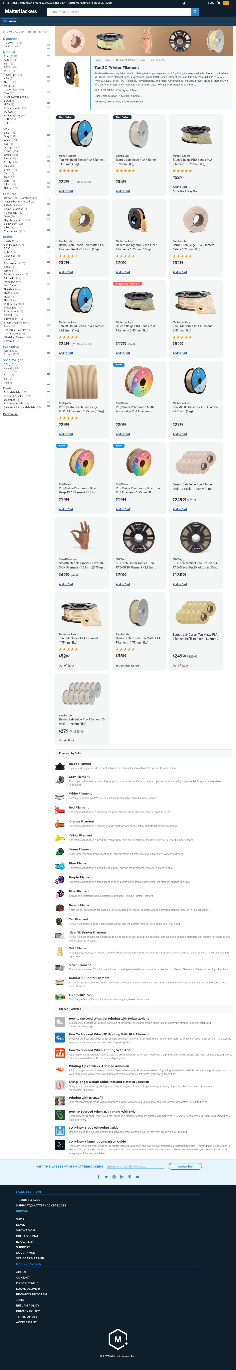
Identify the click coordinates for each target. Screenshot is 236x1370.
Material (9, 52)
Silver (10, 185)
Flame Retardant (15, 209)
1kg (10, 372)
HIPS (9, 104)
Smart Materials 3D (17, 323)
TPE (9, 123)
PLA (10, 56)
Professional (27, 1236)
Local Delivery (28, 1289)
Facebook (98, 1177)
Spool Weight (13, 360)
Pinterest (129, 1177)
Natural (11, 188)
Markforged (13, 286)
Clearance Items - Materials (22, 407)
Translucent (14, 231)
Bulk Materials (15, 392)
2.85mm (12, 47)
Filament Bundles (17, 396)
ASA (9, 78)
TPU (10, 119)
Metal (10, 86)
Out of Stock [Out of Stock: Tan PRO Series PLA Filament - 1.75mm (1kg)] (66, 665)
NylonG (11, 293)
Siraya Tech (13, 319)
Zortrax (11, 341)
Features (9, 194)
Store (108, 60)
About (21, 1272)
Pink (9, 166)
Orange (11, 148)
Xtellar (10, 326)
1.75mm (13, 43)
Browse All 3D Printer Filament (26, 31)
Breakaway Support (17, 97)
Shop (20, 1219)
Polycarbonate (15, 108)
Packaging (11, 346)
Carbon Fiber (14, 90)
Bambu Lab (14, 245)
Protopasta (14, 308)
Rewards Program (31, 1294)
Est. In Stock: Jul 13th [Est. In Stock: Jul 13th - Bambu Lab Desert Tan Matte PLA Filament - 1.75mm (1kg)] (127, 665)
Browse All (10, 414)
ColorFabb (12, 256)
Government (26, 1253)
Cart (218, 3)
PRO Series (14, 304)
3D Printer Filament (125, 60)
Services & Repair (30, 1258)
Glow (10, 216)
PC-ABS (10, 112)
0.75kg (11, 368)
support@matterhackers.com (41, 1205)
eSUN (10, 260)
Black (11, 133)
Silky (9, 228)
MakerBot (12, 282)
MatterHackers (16, 274)
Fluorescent (13, 213)
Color (142, 60)
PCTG (9, 71)
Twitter (106, 1177)
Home (98, 60)
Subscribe (185, 1166)
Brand (7, 237)
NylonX (10, 300)
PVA (8, 93)
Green (11, 155)
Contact (23, 1277)
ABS (10, 60)
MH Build (12, 278)
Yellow (11, 151)
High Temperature (17, 220)
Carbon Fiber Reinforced (20, 198)
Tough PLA (13, 75)
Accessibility (26, 1322)
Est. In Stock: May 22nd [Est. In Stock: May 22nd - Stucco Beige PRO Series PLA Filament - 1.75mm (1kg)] (185, 191)
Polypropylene (15, 116)
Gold (9, 181)
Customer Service (79, 2)
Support (23, 1247)
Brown (10, 170)
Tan (9, 174)
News (20, 1225)
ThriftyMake (14, 334)
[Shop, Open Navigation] (9, 21)
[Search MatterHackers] (195, 12)
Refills (11, 351)
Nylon (10, 82)
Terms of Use (26, 1316)
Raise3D (11, 315)
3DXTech (12, 241)
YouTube (137, 1177)
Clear (10, 177)
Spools (12, 354)
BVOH (9, 101)
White (11, 140)
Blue (10, 159)
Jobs (20, 1300)
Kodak (10, 267)
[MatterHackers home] (21, 11)
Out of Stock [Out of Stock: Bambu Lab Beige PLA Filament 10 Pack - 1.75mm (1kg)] (66, 740)
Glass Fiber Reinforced (20, 202)
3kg (9, 375)
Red (10, 144)
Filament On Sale (16, 404)
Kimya (10, 271)
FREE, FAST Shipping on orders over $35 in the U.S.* (34, 2)
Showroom (25, 1230)
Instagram (114, 1177)
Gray (10, 136)
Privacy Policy (28, 1311)
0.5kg (10, 364)
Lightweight (13, 224)
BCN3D (10, 252)
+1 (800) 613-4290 (101, 2)
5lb (8, 379)
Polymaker (13, 311)
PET (9, 64)
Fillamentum (14, 263)
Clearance (12, 400)
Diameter (10, 39)
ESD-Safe (12, 205)
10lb (9, 383)
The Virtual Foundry (18, 330)
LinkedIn (121, 1177)
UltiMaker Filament (17, 337)
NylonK (10, 297)
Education (24, 1241)
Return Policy (27, 1305)
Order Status (27, 1283)
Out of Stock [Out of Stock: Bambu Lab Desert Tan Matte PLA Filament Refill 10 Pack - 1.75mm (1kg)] (180, 665)
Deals (7, 388)
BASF (9, 248)
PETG (11, 67)
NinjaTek (12, 289)
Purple (10, 162)
